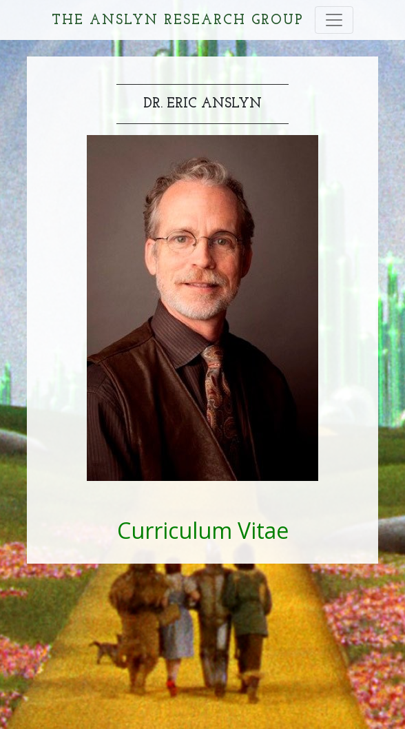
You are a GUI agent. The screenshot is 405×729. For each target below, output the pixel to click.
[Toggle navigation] (334, 20)
